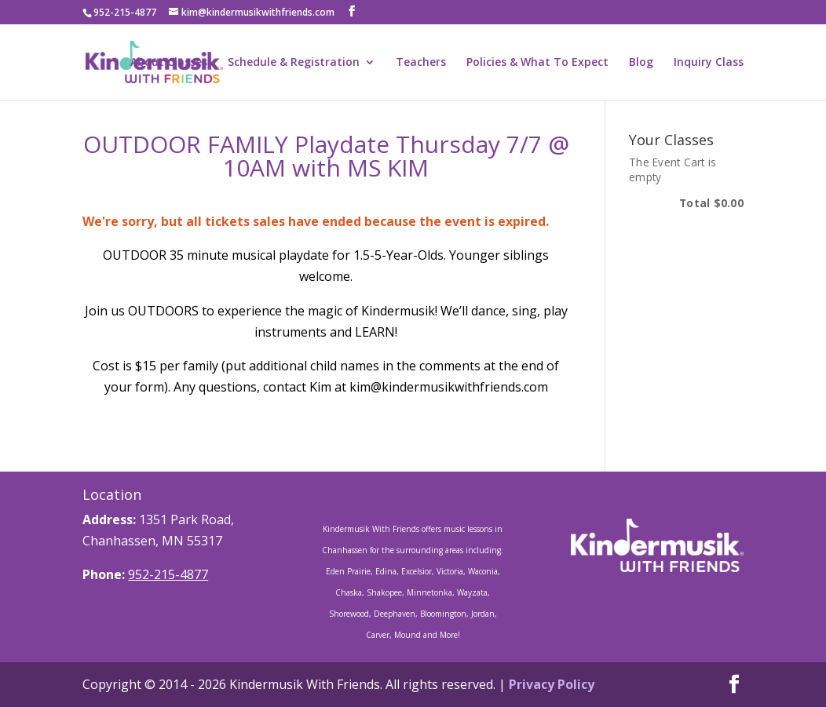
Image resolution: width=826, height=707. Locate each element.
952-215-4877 (168, 574)
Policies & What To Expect (537, 62)
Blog (641, 62)
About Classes (168, 62)
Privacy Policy (551, 684)
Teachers (421, 62)
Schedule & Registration (294, 62)
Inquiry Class (709, 62)
